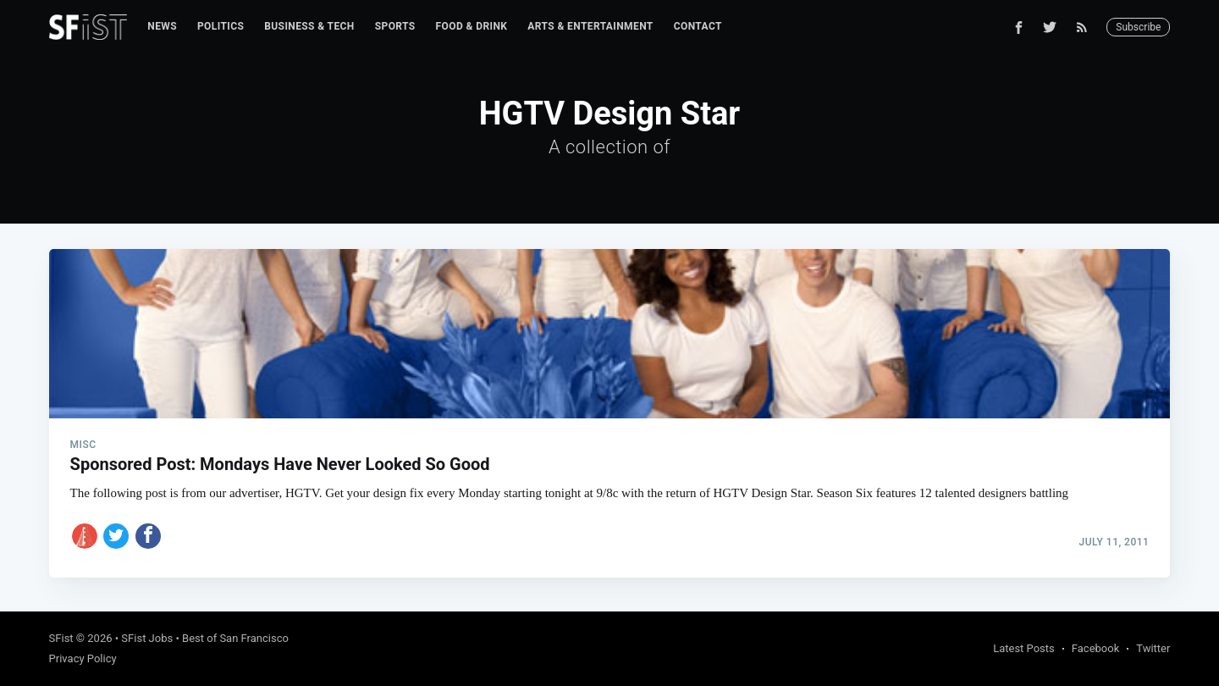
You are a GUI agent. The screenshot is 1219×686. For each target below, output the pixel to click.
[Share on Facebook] (148, 536)
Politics (220, 26)
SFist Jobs (147, 638)
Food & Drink (472, 26)
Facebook (1095, 648)
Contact (698, 26)
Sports (395, 26)
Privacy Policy (83, 658)
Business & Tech (309, 26)
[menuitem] (162, 26)
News (162, 26)
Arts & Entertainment (590, 26)
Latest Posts (1024, 648)
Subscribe (1138, 27)
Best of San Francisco (235, 638)
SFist (61, 638)
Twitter (1153, 648)
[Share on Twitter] (116, 536)
